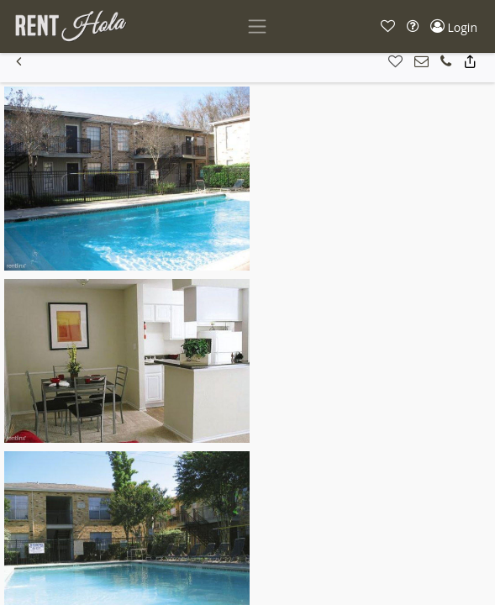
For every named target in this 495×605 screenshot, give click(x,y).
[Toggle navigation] (256, 26)
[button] (388, 26)
